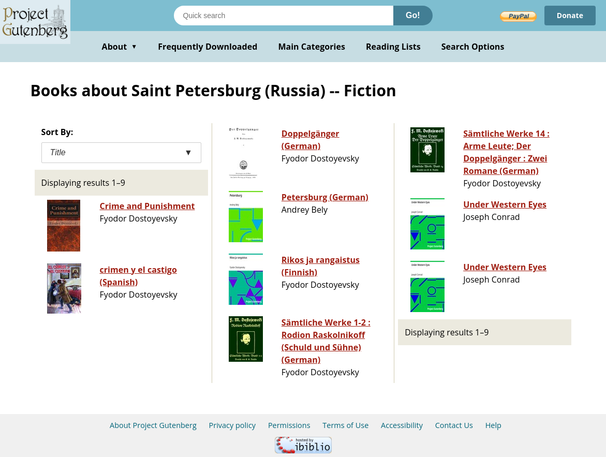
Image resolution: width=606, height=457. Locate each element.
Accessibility (402, 425)
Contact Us (454, 425)
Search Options (473, 46)
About (120, 46)
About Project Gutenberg (153, 425)
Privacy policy (232, 425)
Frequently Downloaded (207, 46)
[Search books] (283, 15)
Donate (570, 15)
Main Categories (311, 46)
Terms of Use (345, 425)
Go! (413, 15)
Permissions (289, 425)
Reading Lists (393, 46)
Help (493, 425)
